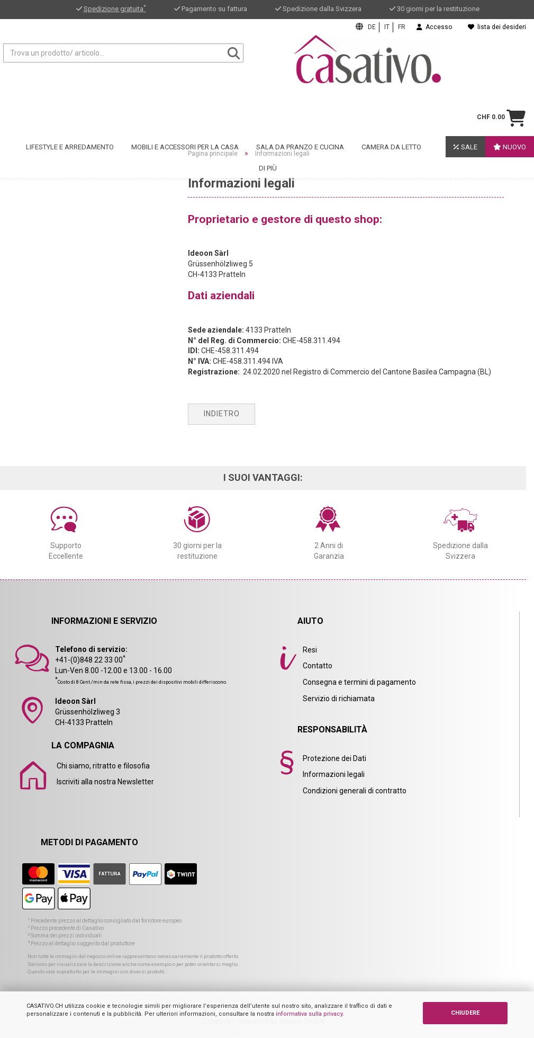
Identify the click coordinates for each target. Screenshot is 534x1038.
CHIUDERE (465, 1012)
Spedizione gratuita (115, 9)
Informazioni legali (334, 774)
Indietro (222, 413)
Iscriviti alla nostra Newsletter (105, 781)
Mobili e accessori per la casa (185, 106)
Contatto (317, 665)
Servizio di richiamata (339, 698)
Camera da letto (391, 106)
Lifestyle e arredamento (70, 106)
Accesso (434, 27)
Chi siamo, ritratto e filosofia (103, 766)
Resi (310, 650)
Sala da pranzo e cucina (300, 106)
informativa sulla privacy (309, 1013)
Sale (465, 106)
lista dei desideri (497, 27)
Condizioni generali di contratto (354, 790)
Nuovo (509, 106)
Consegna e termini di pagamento (359, 682)
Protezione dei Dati (334, 758)
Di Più (268, 127)
